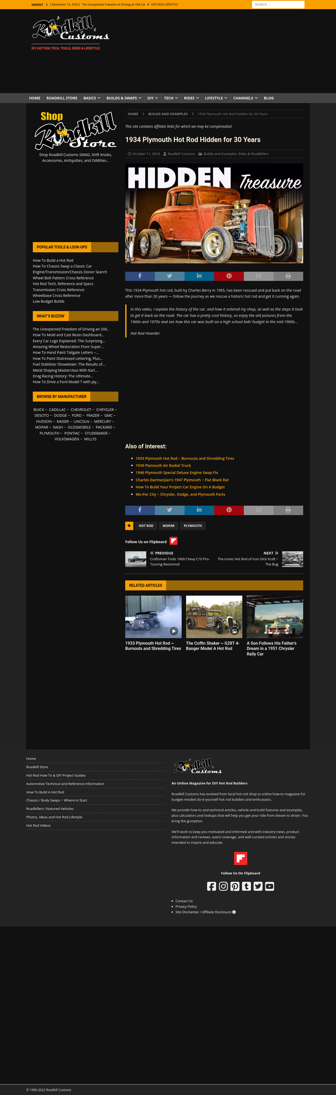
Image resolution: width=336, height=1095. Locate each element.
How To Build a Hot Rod (53, 260)
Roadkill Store (61, 97)
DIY (151, 97)
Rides (189, 97)
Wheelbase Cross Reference (56, 295)
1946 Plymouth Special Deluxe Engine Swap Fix (177, 472)
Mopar (169, 526)
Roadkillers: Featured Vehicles (50, 808)
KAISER (63, 421)
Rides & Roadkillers (253, 153)
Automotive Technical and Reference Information (65, 783)
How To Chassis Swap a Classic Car (62, 266)
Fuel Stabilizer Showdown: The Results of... (69, 364)
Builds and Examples (220, 153)
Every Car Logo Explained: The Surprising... (69, 340)
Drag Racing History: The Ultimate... (63, 375)
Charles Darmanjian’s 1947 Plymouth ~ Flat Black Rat (182, 479)
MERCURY (102, 421)
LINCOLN (81, 421)
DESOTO (42, 415)
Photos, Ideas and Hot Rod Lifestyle (54, 817)
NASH (58, 427)
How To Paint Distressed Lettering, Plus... (68, 358)
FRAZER (93, 415)
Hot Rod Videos (38, 825)
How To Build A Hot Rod (45, 792)
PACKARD (104, 427)
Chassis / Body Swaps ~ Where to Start (56, 800)
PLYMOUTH (49, 433)
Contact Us (184, 901)
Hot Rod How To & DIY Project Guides (56, 775)
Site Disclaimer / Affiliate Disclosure (206, 912)
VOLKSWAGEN (67, 438)
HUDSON (44, 421)
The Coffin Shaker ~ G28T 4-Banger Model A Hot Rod (213, 646)
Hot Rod (146, 526)
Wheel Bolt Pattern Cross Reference (63, 277)
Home (34, 97)
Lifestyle (214, 97)
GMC (108, 415)
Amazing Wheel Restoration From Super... (68, 346)
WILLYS (90, 438)
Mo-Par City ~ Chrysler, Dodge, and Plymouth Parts (180, 494)
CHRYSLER (105, 409)
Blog (269, 97)
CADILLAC (57, 409)
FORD (77, 415)
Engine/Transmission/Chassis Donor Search (70, 271)
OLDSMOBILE (79, 427)
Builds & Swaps (122, 97)
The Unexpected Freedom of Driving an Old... (71, 329)
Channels (243, 97)
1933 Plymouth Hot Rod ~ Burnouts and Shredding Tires (185, 458)
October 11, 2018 (146, 153)
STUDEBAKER (96, 433)
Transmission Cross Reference (58, 289)
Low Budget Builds (48, 301)
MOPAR (41, 427)
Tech (169, 97)
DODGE (60, 415)
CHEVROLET (81, 409)
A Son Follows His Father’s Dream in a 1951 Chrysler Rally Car (272, 649)
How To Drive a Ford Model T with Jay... (66, 381)
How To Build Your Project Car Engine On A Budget (180, 486)
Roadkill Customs (181, 153)
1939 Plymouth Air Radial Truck (163, 465)
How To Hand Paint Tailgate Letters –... (65, 352)
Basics (89, 97)
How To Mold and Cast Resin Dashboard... (68, 334)
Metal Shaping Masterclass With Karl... (65, 370)
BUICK (38, 409)
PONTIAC (72, 433)
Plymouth (193, 526)
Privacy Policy (186, 906)
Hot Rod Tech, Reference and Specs (63, 283)
